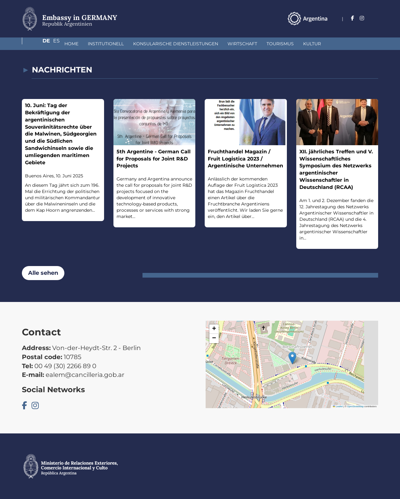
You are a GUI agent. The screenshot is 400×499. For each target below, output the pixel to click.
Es (375, 18)
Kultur (279, 44)
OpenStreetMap (355, 406)
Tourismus (247, 44)
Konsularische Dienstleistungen (142, 44)
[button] (292, 358)
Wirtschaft (209, 44)
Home (38, 44)
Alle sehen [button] (43, 272)
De (362, 18)
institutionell (73, 44)
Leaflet (338, 406)
